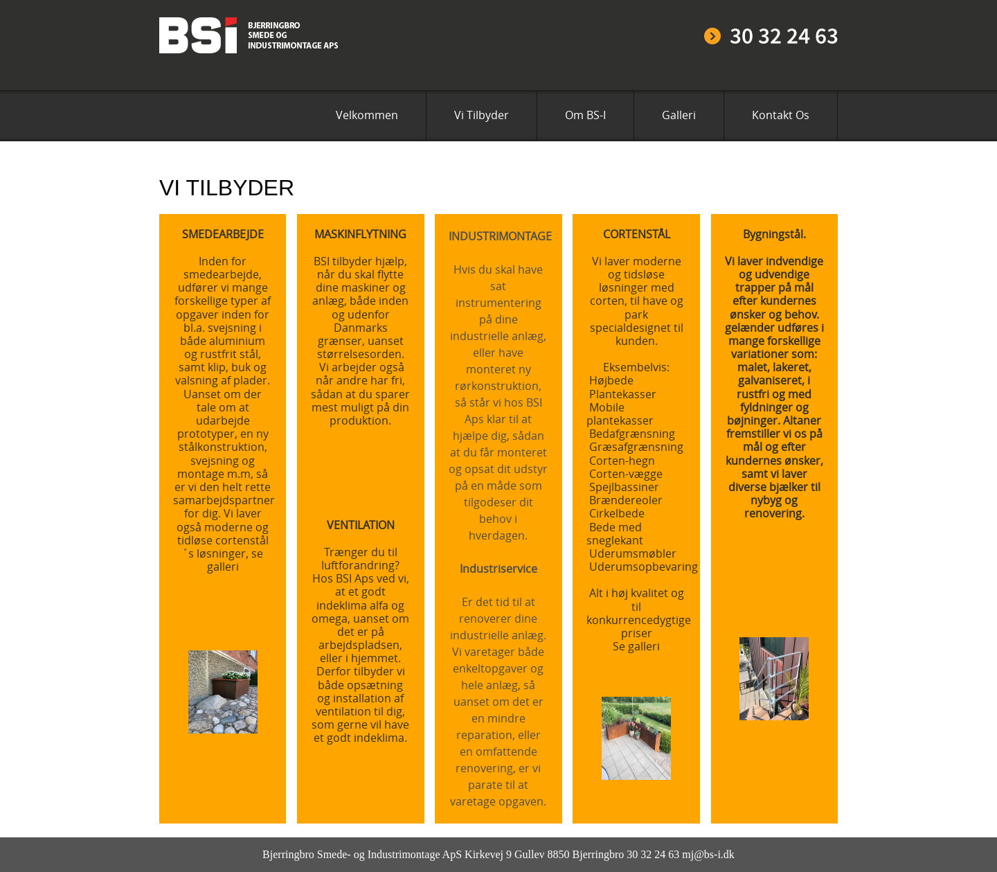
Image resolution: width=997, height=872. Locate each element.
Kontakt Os (780, 115)
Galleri (679, 115)
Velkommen (367, 115)
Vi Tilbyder (481, 115)
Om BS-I (585, 115)
